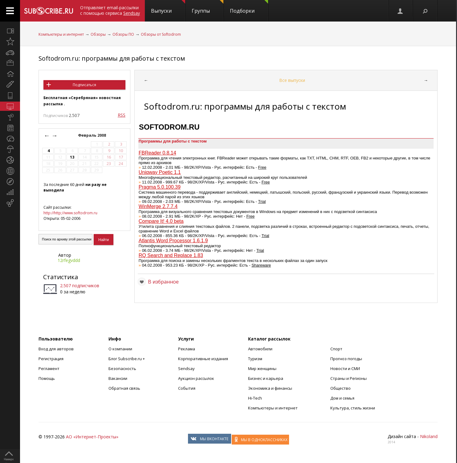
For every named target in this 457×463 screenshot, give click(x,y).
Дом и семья (342, 398)
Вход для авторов (56, 349)
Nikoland (429, 436)
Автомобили (260, 349)
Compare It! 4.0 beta (161, 221)
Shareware (261, 265)
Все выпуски (292, 80)
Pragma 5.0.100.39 (160, 187)
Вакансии (117, 378)
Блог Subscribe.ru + (127, 358)
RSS (121, 115)
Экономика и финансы (270, 388)
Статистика (60, 277)
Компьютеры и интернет (61, 34)
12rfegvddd (69, 260)
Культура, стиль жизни (352, 408)
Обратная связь (124, 388)
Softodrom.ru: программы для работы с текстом (112, 58)
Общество (340, 388)
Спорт (336, 349)
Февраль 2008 (92, 135)
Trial (262, 201)
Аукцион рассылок (196, 378)
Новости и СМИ (345, 368)
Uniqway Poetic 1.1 (160, 172)
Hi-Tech (255, 398)
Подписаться (84, 84)
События (186, 388)
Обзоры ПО (123, 34)
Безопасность (122, 368)
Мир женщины (262, 368)
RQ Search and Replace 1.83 (171, 255)
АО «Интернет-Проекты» (92, 437)
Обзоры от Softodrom (161, 34)
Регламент (49, 368)
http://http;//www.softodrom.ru (70, 212)
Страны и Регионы (348, 378)
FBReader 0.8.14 (157, 152)
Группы (207, 7)
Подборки (249, 7)
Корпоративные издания (203, 358)
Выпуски (168, 7)
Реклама (186, 349)
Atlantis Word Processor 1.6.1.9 (173, 240)
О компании (120, 349)
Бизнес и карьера (265, 378)
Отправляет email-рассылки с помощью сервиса (110, 10)
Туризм (255, 358)
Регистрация (51, 358)
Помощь (47, 378)
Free (262, 167)
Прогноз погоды (346, 358)
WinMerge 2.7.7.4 (158, 206)
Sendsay (186, 368)
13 (72, 157)
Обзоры (98, 34)
